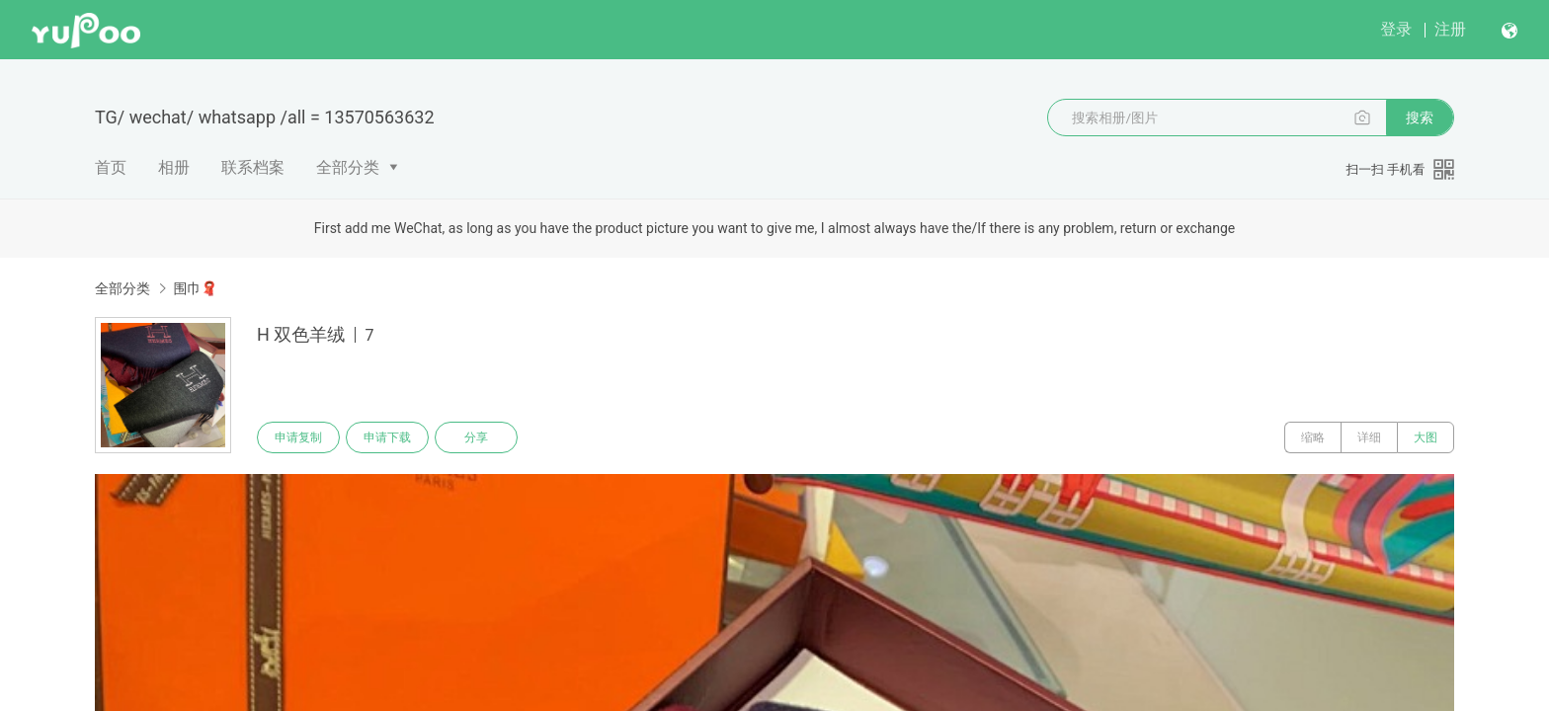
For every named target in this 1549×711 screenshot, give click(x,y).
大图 (1425, 437)
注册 (1450, 29)
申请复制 (298, 437)
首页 (110, 167)
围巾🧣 (195, 288)
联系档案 (253, 167)
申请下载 (387, 437)
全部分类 (347, 167)
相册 (174, 167)
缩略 (1313, 437)
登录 (1396, 29)
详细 (1369, 437)
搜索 (1419, 117)
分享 (476, 437)
